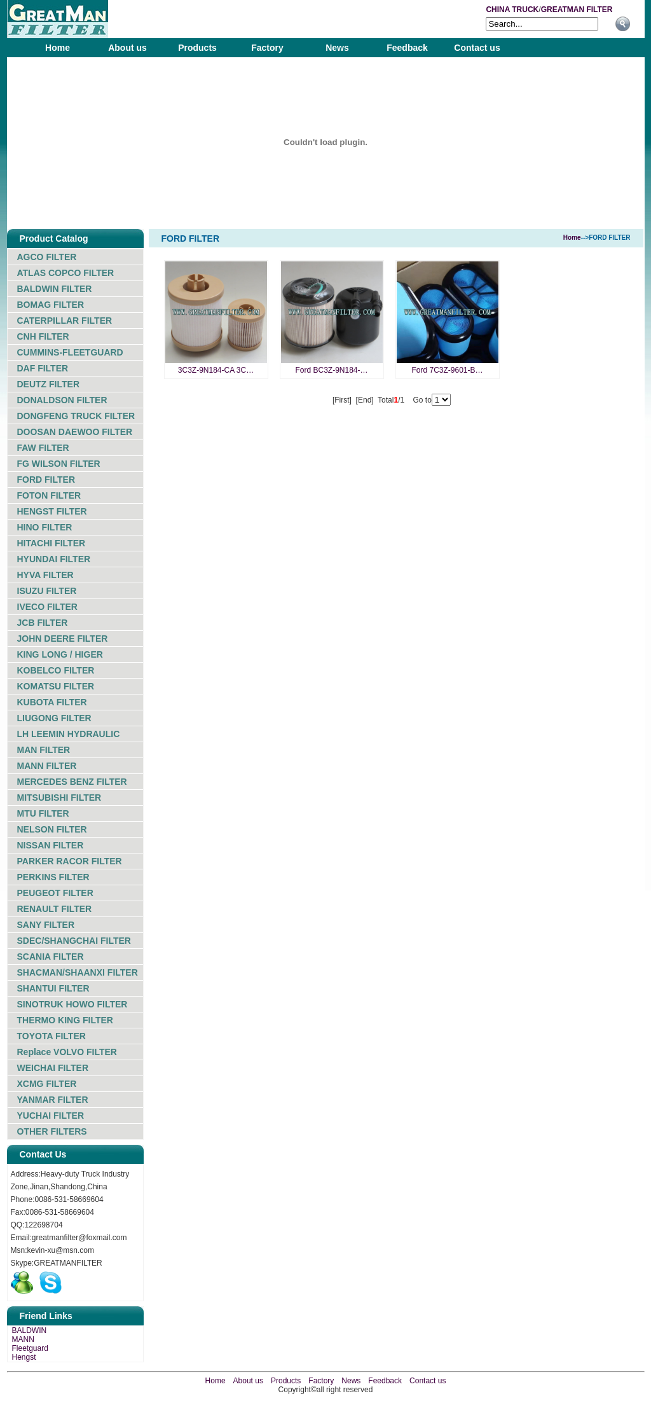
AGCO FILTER (47, 257)
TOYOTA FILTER (51, 1036)
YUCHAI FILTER (51, 1115)
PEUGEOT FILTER (55, 893)
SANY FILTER (46, 925)
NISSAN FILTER (50, 845)
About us (127, 48)
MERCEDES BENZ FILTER (72, 782)
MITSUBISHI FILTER (59, 797)
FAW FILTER (43, 448)
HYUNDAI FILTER (54, 559)
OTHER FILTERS (52, 1131)
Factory (267, 48)
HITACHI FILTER (51, 543)
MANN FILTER (47, 766)
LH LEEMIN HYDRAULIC (68, 734)
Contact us (477, 48)
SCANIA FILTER (50, 956)
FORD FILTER (46, 479)
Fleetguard (30, 1348)
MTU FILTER (43, 813)
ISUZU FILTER (47, 591)
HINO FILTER (44, 527)
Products (197, 48)
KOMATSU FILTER (56, 686)
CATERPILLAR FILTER (65, 320)
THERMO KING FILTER (65, 1020)
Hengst (24, 1357)
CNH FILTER (43, 336)
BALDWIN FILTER (54, 289)
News (337, 48)
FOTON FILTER (49, 495)
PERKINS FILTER (53, 877)
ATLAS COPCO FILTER (65, 273)
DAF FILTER (43, 368)
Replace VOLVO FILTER (67, 1052)
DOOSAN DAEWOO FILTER (75, 432)
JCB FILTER (42, 623)
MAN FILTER (44, 750)
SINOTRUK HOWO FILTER (72, 1004)
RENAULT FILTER (54, 909)
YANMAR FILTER (52, 1100)
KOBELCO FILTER (56, 670)
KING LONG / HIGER (60, 654)
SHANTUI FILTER (53, 988)
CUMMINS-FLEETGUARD (70, 352)
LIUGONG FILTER (54, 718)
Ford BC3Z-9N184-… (331, 370)
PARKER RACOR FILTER (69, 861)
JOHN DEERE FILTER (62, 638)
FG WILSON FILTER (58, 464)
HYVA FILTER (45, 575)
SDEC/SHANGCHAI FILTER (74, 941)
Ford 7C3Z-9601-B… (447, 370)
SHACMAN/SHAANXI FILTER (77, 972)
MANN (23, 1339)
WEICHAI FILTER (53, 1068)
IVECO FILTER (47, 607)
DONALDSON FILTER (62, 400)
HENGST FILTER (52, 511)
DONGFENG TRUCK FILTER (76, 416)
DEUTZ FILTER (48, 384)
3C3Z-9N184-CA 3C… (216, 370)
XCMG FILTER (47, 1084)
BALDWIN (29, 1330)
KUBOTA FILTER (52, 702)
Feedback (407, 48)
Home (57, 48)
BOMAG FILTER (51, 305)
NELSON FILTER (52, 829)
